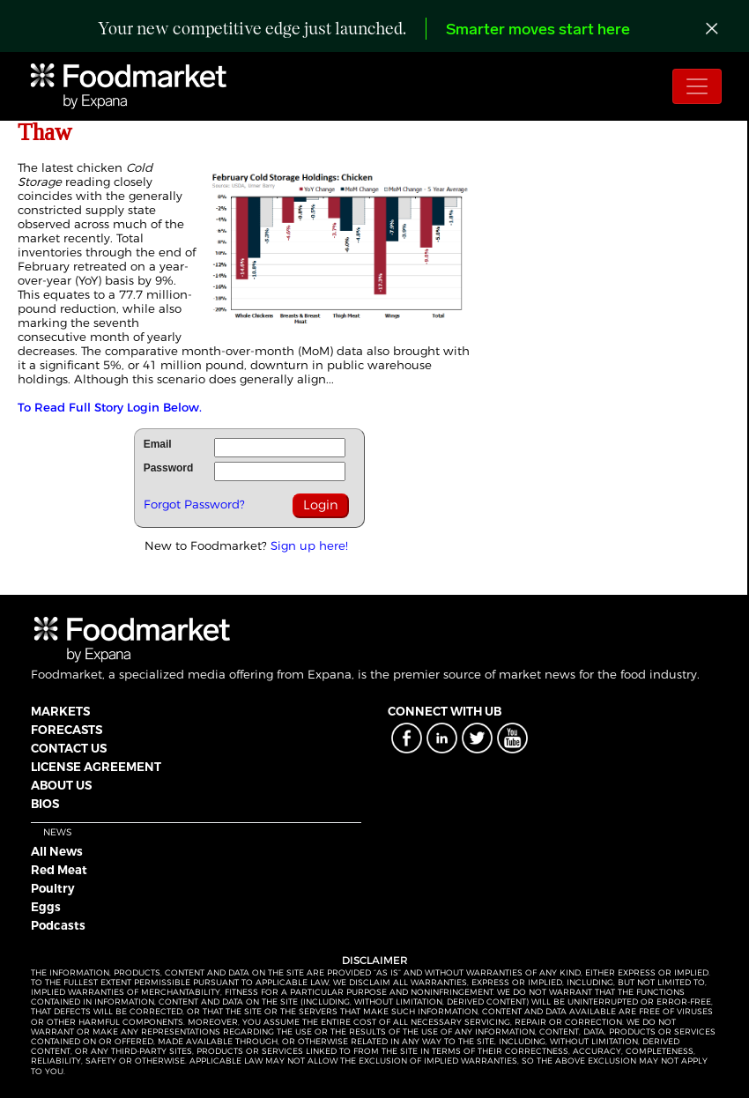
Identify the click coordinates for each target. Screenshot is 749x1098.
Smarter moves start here (538, 30)
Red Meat (59, 870)
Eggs (46, 907)
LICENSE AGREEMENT (96, 767)
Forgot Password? (194, 504)
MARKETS (60, 711)
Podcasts (58, 925)
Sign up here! (309, 545)
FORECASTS (66, 730)
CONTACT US (69, 748)
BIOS (45, 804)
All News (57, 851)
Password (169, 468)
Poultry (53, 888)
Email (158, 444)
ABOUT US (61, 785)
